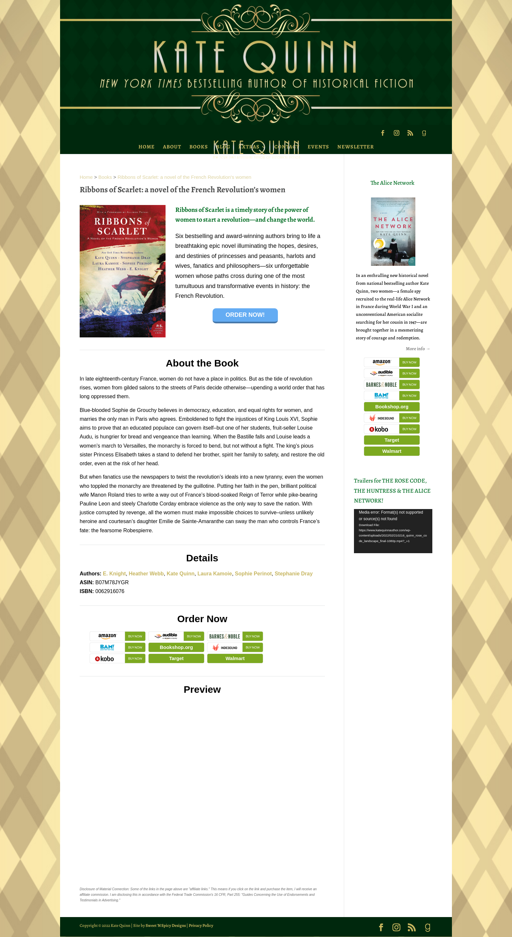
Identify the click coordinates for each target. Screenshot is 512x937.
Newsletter (355, 146)
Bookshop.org (176, 647)
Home (146, 146)
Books (198, 146)
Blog (223, 146)
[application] (393, 531)
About (172, 146)
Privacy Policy (201, 925)
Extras (249, 146)
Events (318, 146)
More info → (418, 349)
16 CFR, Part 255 (227, 894)
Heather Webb (146, 573)
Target (176, 658)
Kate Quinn (180, 573)
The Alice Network (392, 183)
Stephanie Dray (293, 573)
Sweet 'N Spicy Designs (166, 925)
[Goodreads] (423, 135)
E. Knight (114, 573)
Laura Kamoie (215, 573)
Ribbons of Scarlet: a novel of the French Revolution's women (184, 177)
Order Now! (245, 315)
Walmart (235, 658)
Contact (286, 146)
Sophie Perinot (253, 573)
